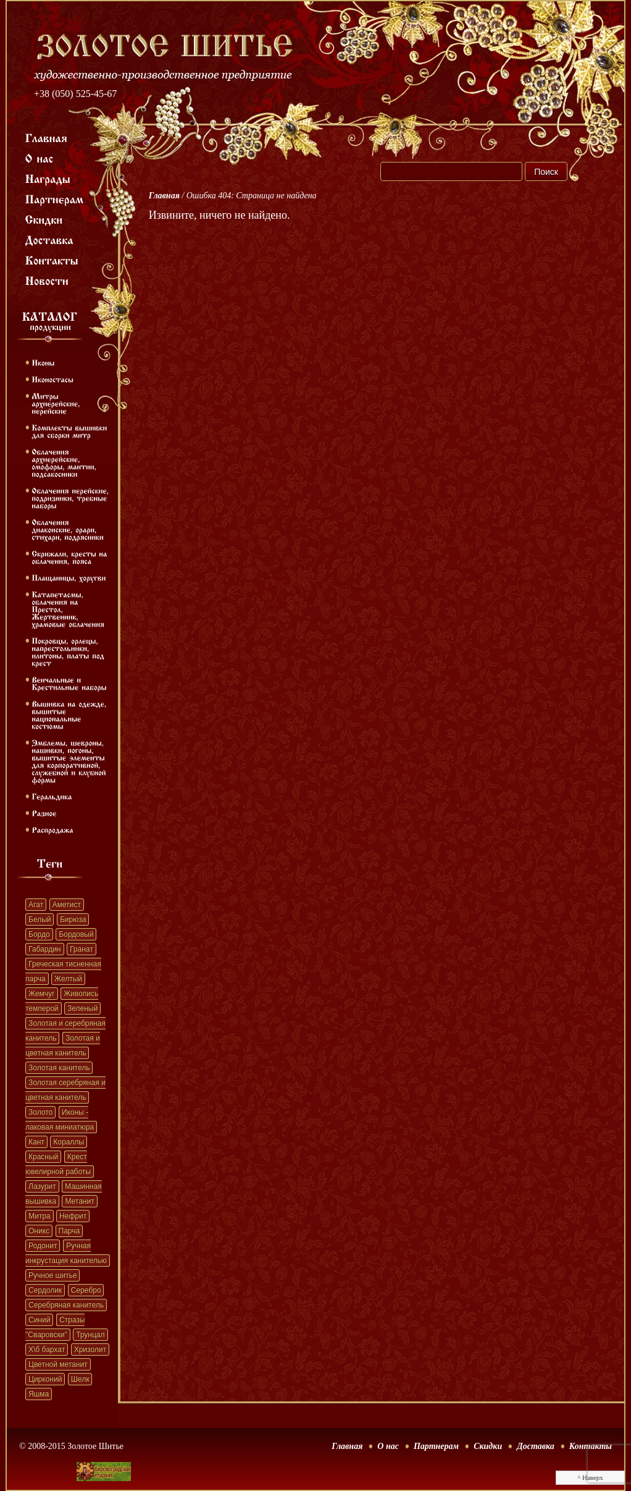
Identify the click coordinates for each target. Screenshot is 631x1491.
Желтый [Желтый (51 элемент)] (68, 978)
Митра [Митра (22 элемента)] (39, 1216)
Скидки (488, 1446)
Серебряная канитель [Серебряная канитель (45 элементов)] (66, 1305)
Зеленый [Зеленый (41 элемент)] (82, 1008)
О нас (388, 1446)
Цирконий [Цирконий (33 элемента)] (45, 1379)
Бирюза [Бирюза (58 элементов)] (73, 919)
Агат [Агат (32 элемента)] (35, 904)
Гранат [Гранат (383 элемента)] (81, 949)
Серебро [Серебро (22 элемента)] (86, 1290)
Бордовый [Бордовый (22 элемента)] (76, 934)
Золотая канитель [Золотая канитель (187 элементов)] (59, 1067)
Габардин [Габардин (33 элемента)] (44, 949)
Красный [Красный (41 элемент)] (43, 1156)
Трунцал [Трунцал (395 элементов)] (90, 1334)
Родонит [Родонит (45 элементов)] (42, 1245)
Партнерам (436, 1446)
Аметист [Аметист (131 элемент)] (66, 904)
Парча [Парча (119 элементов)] (69, 1231)
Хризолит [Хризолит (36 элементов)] (90, 1349)
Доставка (535, 1446)
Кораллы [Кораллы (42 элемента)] (68, 1142)
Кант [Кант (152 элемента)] (36, 1142)
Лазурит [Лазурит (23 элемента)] (42, 1186)
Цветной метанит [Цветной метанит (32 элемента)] (58, 1364)
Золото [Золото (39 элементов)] (40, 1112)
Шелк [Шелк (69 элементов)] (80, 1379)
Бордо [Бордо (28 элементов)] (39, 934)
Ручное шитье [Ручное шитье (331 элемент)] (52, 1275)
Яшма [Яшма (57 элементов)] (38, 1394)
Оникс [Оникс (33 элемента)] (38, 1231)
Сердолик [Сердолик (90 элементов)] (45, 1290)
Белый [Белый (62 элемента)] (39, 919)
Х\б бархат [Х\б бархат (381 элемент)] (46, 1349)
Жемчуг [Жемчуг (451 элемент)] (41, 993)
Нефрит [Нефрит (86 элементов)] (72, 1216)
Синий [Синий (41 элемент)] (39, 1320)
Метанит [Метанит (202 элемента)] (79, 1201)
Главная (164, 195)
